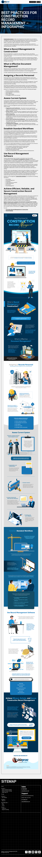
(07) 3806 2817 (24, 799)
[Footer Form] (21, 831)
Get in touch (32, 1)
